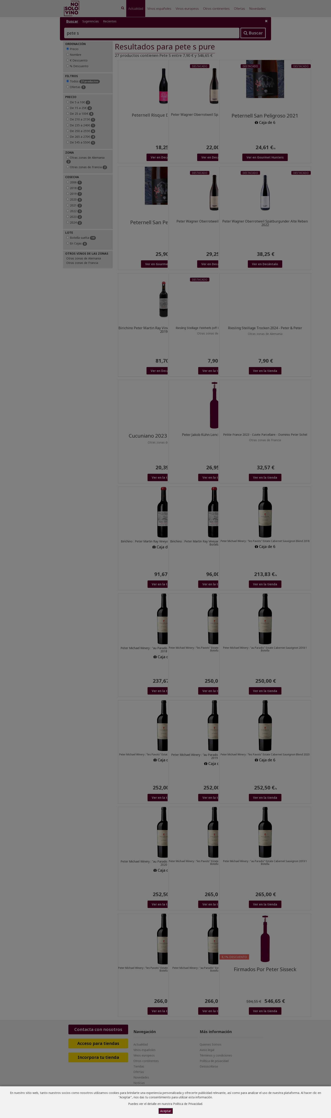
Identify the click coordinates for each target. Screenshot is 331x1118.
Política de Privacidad (187, 1104)
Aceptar (165, 1111)
